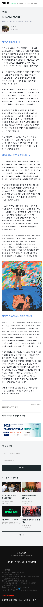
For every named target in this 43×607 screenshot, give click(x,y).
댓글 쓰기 (21, 468)
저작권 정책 (13, 600)
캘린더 (36, 3)
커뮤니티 (30, 3)
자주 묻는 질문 (20, 562)
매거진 (13, 3)
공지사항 (10, 562)
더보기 (21, 535)
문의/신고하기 (31, 562)
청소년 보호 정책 (24, 600)
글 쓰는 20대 (21, 3)
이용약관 (5, 600)
